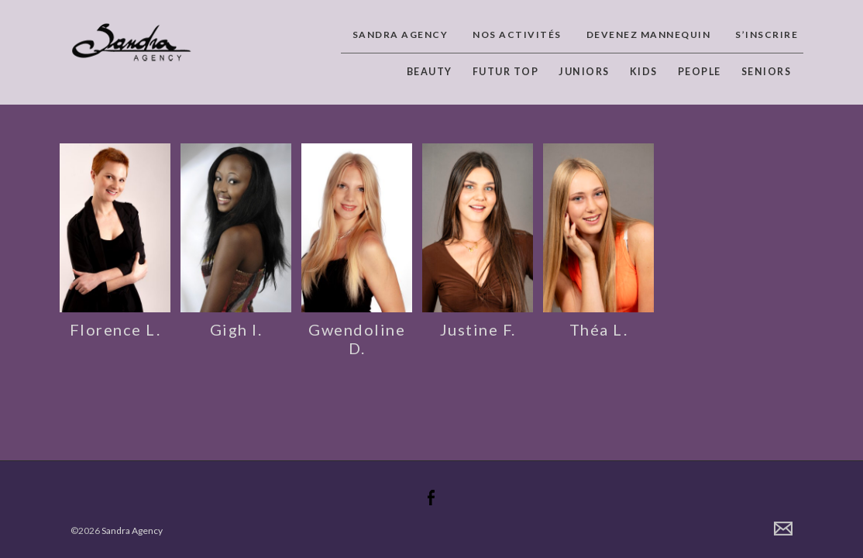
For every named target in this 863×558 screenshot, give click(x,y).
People (699, 72)
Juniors (584, 72)
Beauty (429, 72)
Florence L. (115, 329)
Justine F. (478, 329)
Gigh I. (236, 329)
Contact (783, 528)
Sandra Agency (400, 34)
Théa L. (598, 329)
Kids (644, 72)
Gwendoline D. (356, 338)
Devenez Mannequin (648, 34)
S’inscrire (766, 34)
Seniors (766, 72)
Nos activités (517, 34)
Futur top (506, 72)
